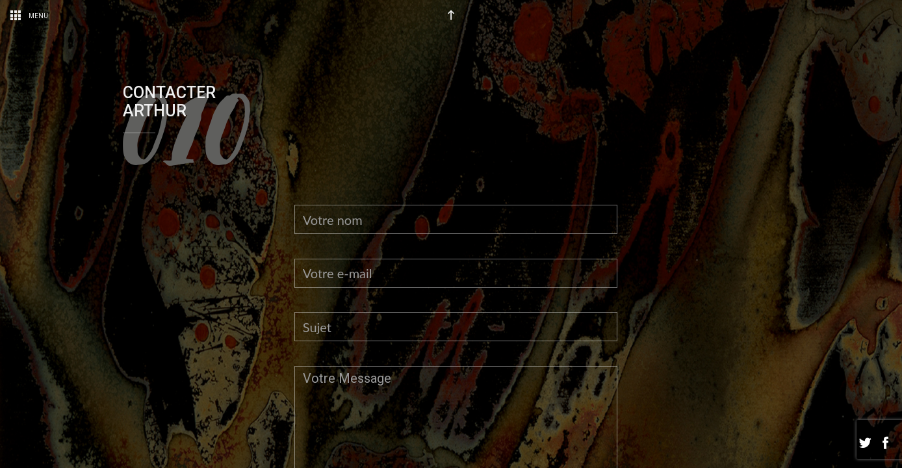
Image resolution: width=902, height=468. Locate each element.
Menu (29, 16)
